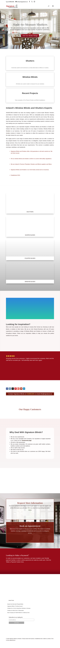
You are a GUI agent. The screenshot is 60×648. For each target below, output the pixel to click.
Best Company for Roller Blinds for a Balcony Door (18, 612)
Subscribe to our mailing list (16, 617)
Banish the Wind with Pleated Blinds (15, 604)
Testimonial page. (26, 440)
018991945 (30, 394)
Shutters (8, 131)
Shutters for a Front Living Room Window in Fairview (18, 608)
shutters (8, 133)
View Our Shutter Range (30, 38)
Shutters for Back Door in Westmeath (15, 610)
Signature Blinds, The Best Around (14, 606)
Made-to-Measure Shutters (30, 27)
